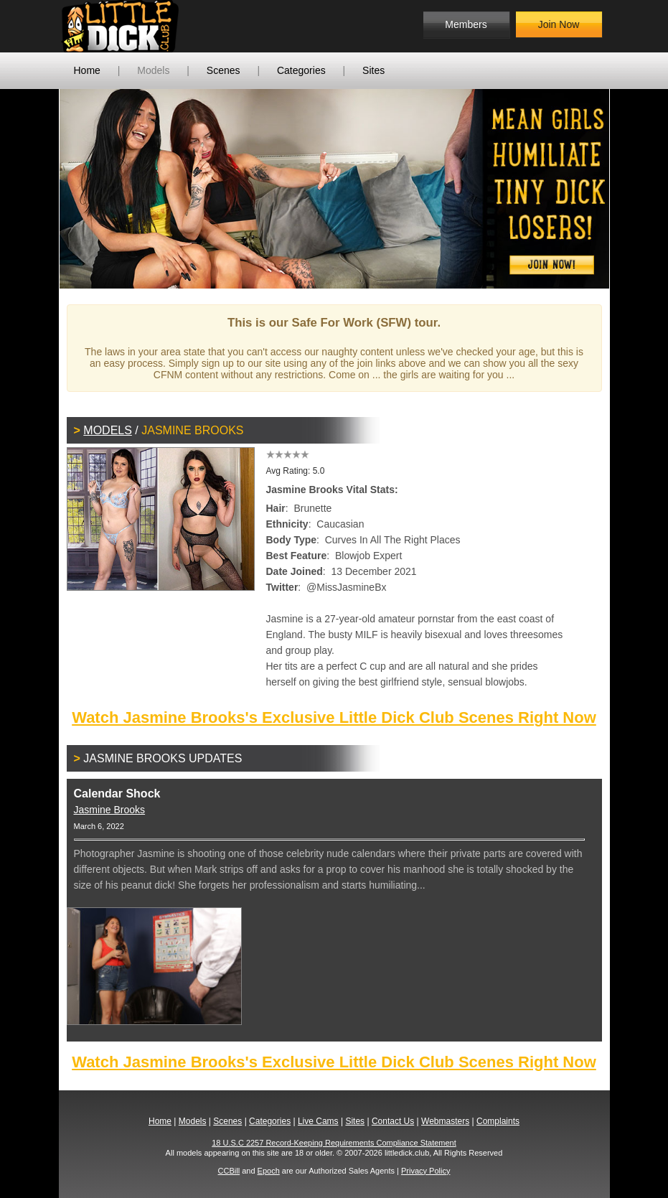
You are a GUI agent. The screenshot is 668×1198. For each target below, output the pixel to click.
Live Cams (318, 1121)
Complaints (497, 1121)
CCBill (229, 1170)
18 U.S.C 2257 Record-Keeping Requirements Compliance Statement (334, 1142)
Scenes (223, 70)
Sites (373, 70)
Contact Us (393, 1121)
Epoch (269, 1170)
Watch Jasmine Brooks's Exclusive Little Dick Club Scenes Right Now (334, 717)
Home (87, 70)
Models (153, 70)
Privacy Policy (425, 1170)
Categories (301, 70)
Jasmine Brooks (110, 809)
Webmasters (445, 1121)
